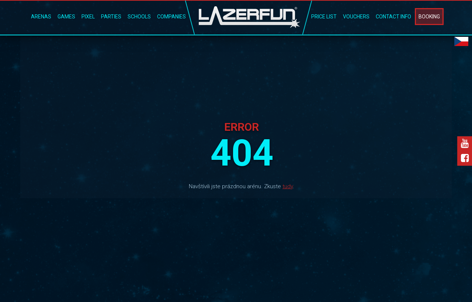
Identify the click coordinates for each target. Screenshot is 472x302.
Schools (139, 17)
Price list (324, 17)
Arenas (41, 17)
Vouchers (356, 17)
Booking (429, 17)
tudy (287, 186)
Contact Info (393, 17)
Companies (171, 17)
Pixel (88, 17)
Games (66, 17)
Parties (111, 17)
